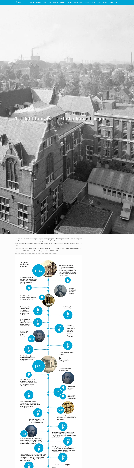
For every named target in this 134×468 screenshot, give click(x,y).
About (105, 2)
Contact (111, 2)
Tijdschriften (47, 2)
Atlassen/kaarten (59, 2)
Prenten (69, 2)
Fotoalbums (78, 2)
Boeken (38, 2)
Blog (99, 2)
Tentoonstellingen (90, 2)
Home (32, 2)
